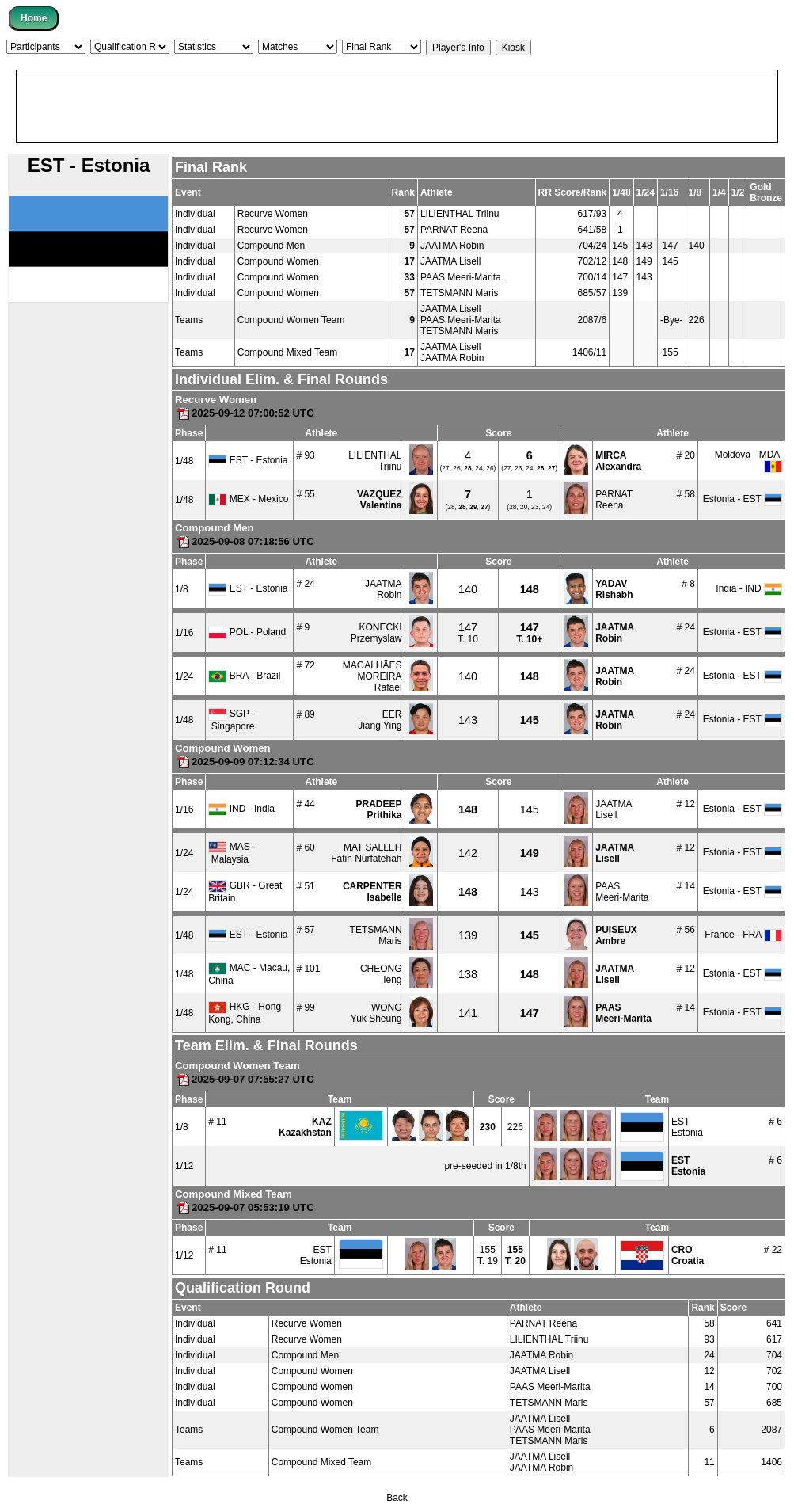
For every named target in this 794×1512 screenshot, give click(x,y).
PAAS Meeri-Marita (460, 277)
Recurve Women (272, 213)
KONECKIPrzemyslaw (376, 633)
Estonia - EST (742, 499)
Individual (195, 213)
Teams (189, 320)
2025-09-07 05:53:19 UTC (244, 1207)
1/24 (184, 676)
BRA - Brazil (244, 675)
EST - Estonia (247, 460)
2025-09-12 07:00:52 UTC (244, 413)
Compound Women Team (291, 320)
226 (515, 1127)
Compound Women (278, 261)
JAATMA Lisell (450, 261)
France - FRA (743, 934)
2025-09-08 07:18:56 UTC (244, 541)
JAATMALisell (613, 809)
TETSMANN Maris (459, 293)
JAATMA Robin (452, 245)
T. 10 (468, 634)
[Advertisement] (397, 106)
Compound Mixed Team (287, 352)
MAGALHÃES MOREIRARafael (372, 676)
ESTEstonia (687, 1127)
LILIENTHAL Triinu (460, 213)
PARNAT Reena (454, 229)
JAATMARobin (383, 589)
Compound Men (271, 245)
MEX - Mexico (248, 499)
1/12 (184, 1165)
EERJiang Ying (379, 720)
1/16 (184, 632)
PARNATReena (614, 500)
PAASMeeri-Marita (621, 892)
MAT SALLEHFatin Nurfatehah (366, 853)
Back (397, 1497)
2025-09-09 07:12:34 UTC (244, 761)
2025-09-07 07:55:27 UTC (244, 1079)
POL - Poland (247, 632)
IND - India (241, 808)
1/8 (181, 589)
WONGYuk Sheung (376, 1013)
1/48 (184, 461)
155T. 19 (487, 1255)
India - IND (749, 588)
